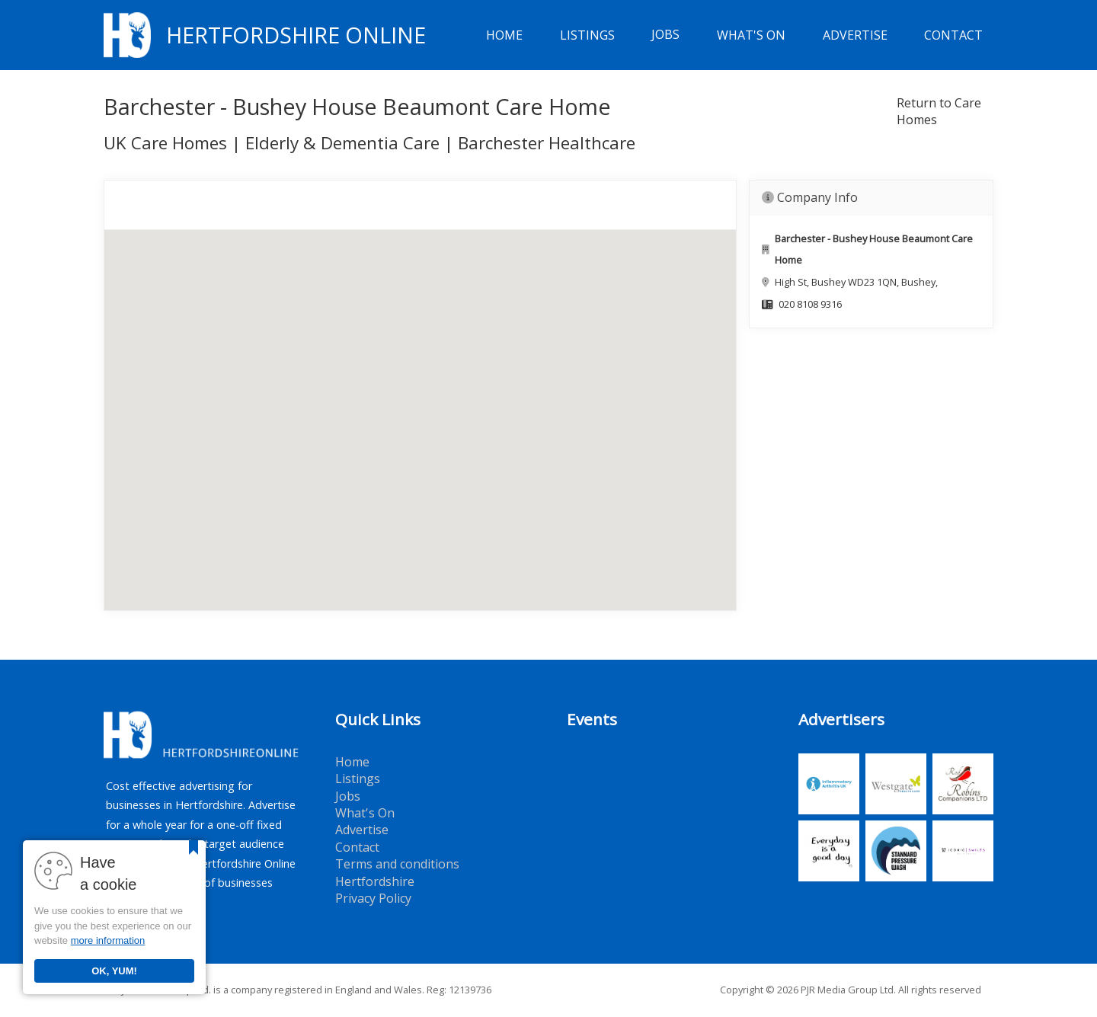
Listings (587, 35)
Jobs (665, 35)
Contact (953, 35)
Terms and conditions (397, 863)
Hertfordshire (374, 881)
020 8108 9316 (810, 304)
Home (504, 35)
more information (108, 940)
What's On (751, 35)
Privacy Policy (373, 898)
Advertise (855, 35)
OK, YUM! (114, 971)
